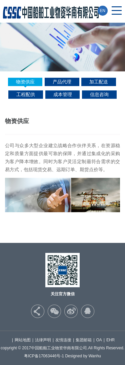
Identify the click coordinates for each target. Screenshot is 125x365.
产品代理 (62, 81)
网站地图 (23, 340)
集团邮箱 (84, 340)
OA (99, 340)
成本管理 (62, 94)
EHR (110, 340)
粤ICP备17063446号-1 (44, 356)
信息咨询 (99, 94)
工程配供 (25, 94)
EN (102, 10)
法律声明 (43, 340)
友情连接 (63, 340)
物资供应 (25, 81)
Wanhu (94, 356)
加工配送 (98, 81)
